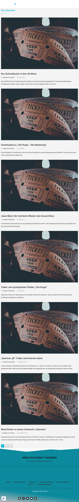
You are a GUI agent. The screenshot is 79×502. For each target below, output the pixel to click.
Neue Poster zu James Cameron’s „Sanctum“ (23, 429)
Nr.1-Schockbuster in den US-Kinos (18, 73)
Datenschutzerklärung (46, 482)
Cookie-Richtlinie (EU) (63, 482)
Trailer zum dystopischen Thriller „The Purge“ (24, 287)
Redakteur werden (19, 482)
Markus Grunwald (9, 77)
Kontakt (8, 482)
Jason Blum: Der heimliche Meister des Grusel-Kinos (27, 216)
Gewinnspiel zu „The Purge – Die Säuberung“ (24, 145)
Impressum (32, 482)
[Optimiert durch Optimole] (4, 498)
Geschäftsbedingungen (44, 484)
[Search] (64, 4)
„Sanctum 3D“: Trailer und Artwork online (22, 358)
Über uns (30, 484)
